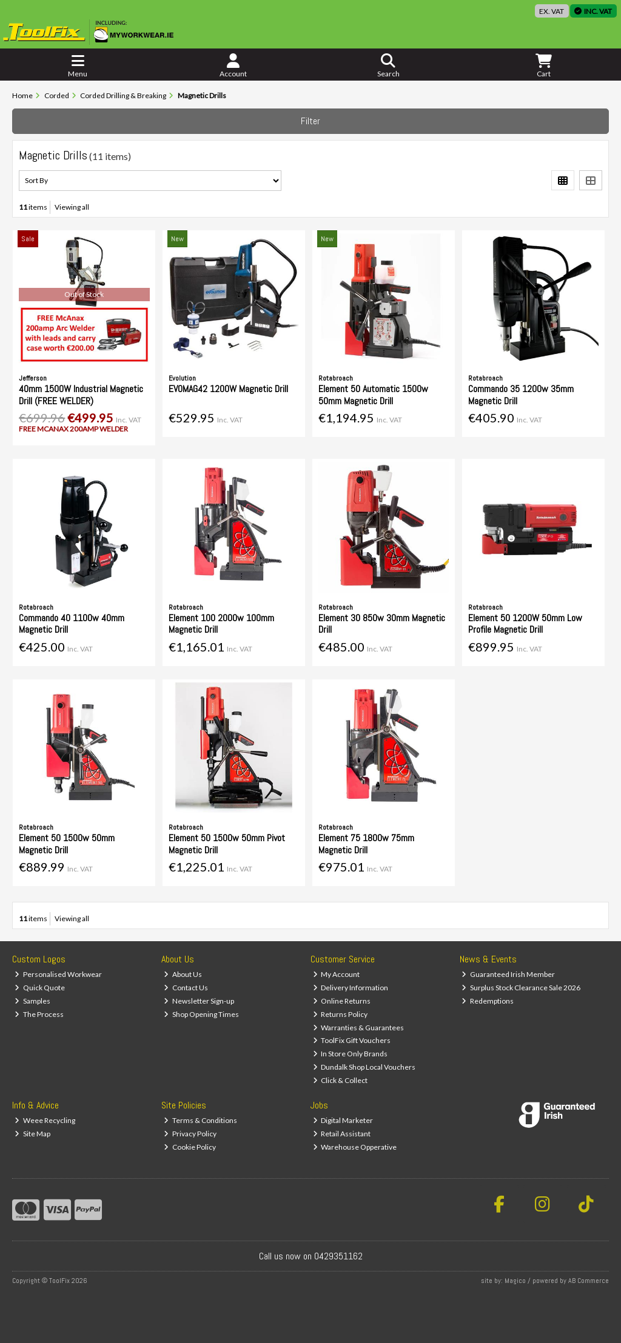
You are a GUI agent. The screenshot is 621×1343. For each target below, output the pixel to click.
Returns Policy (340, 1014)
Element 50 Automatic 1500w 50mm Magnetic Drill (373, 394)
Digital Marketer (343, 1120)
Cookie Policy (190, 1146)
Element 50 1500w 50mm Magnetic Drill (67, 843)
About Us (183, 974)
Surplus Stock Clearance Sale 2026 (521, 987)
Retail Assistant (342, 1133)
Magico (515, 1280)
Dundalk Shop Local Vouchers (364, 1066)
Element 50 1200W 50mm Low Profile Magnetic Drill (525, 624)
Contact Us (186, 987)
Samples (32, 1000)
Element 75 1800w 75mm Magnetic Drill (366, 843)
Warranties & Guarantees (358, 1027)
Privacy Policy (190, 1133)
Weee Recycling (45, 1120)
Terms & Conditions (200, 1120)
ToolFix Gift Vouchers (352, 1040)
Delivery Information (351, 987)
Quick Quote (40, 987)
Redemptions (488, 1000)
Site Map (32, 1133)
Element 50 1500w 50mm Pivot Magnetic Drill (227, 843)
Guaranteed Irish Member (508, 974)
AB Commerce (588, 1280)
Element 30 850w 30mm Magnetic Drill (381, 624)
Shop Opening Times (201, 1014)
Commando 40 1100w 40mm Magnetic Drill (71, 624)
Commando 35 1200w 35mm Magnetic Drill (521, 394)
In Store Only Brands (350, 1053)
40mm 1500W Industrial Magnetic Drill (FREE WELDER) (81, 394)
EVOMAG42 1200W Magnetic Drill (228, 388)
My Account (336, 974)
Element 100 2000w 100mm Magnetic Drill (221, 624)
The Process (39, 1014)
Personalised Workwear (58, 974)
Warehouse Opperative (355, 1146)
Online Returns (342, 1000)
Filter (310, 121)
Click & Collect (340, 1080)
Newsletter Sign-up (199, 1000)
